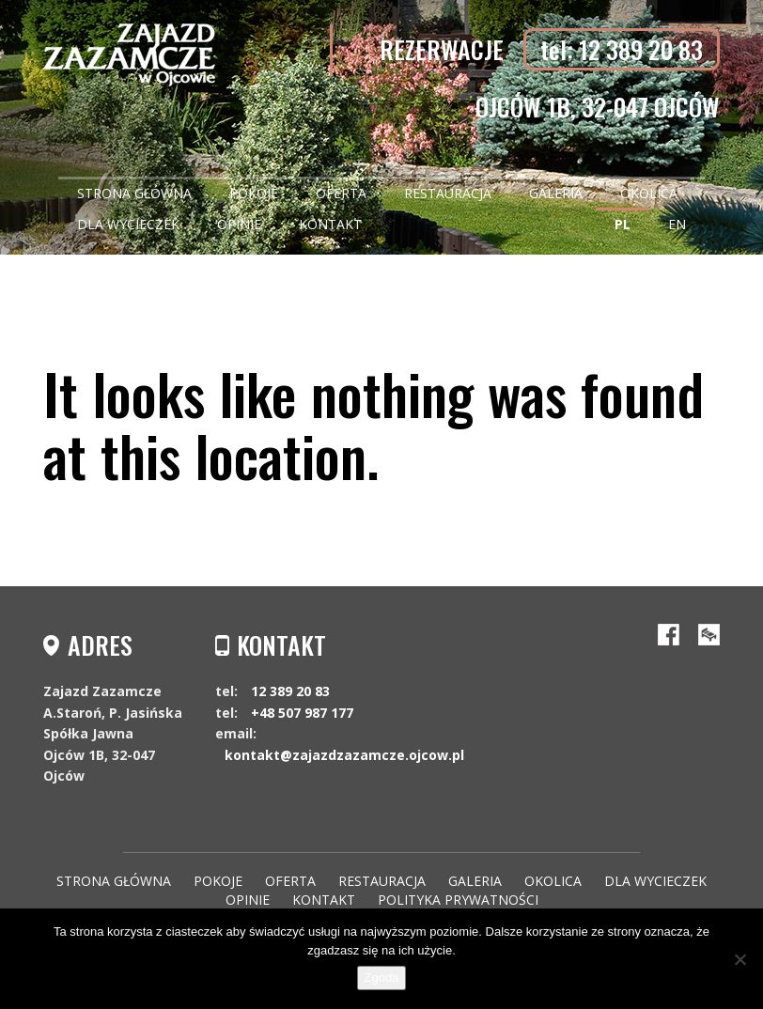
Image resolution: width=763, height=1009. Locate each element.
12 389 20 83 (290, 691)
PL (623, 224)
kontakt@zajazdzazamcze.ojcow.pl (344, 755)
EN (677, 224)
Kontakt (330, 224)
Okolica (648, 193)
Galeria (556, 193)
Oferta (341, 193)
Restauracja (447, 193)
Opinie (239, 224)
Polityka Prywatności (458, 899)
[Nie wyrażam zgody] (739, 959)
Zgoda (382, 977)
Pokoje (253, 193)
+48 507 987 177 (302, 713)
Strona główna (134, 193)
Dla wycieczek (128, 224)
